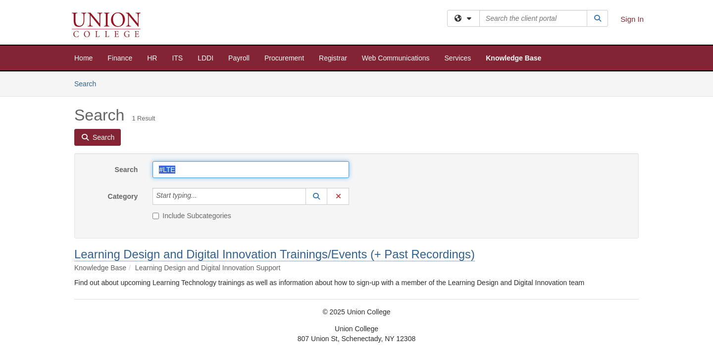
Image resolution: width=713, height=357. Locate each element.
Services (458, 58)
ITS (177, 58)
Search (88, 83)
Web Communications (396, 58)
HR (152, 58)
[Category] (202, 196)
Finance (119, 58)
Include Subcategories (192, 216)
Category (123, 196)
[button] (316, 196)
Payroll (239, 58)
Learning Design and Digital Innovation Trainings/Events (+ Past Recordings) (274, 254)
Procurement (284, 58)
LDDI (205, 58)
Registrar (333, 58)
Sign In (632, 19)
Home (83, 58)
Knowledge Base (513, 58)
